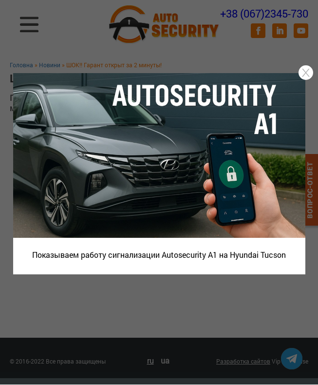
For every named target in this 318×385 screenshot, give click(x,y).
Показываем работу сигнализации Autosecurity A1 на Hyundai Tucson (159, 255)
